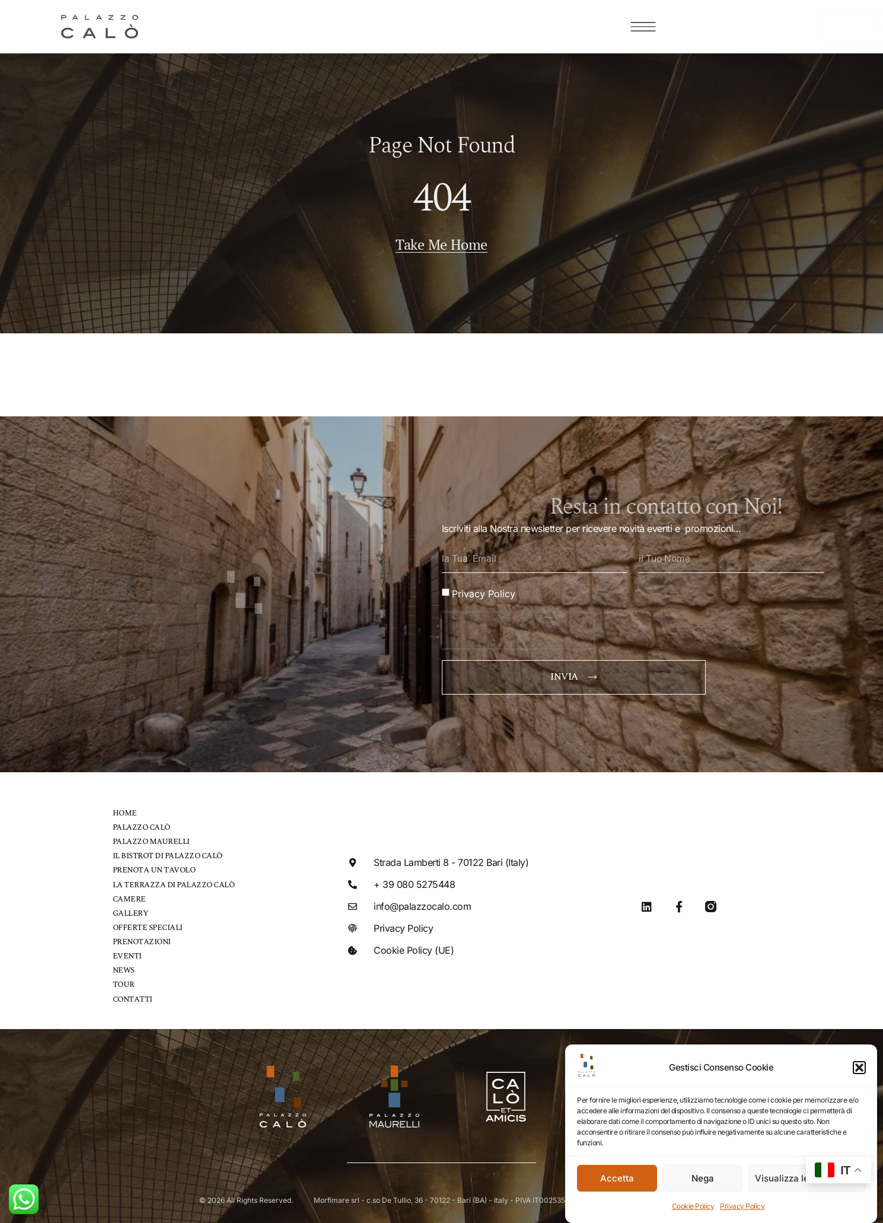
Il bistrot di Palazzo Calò (167, 854)
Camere (129, 897)
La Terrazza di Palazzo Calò (174, 882)
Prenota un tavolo (154, 868)
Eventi (127, 954)
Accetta (617, 1178)
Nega (702, 1178)
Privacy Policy (742, 1206)
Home (125, 811)
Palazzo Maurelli (151, 840)
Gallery (130, 911)
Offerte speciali (148, 925)
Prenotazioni (142, 939)
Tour (124, 982)
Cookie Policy (693, 1206)
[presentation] (518, 628)
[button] (859, 1068)
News (124, 968)
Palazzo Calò (141, 826)
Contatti (132, 996)
